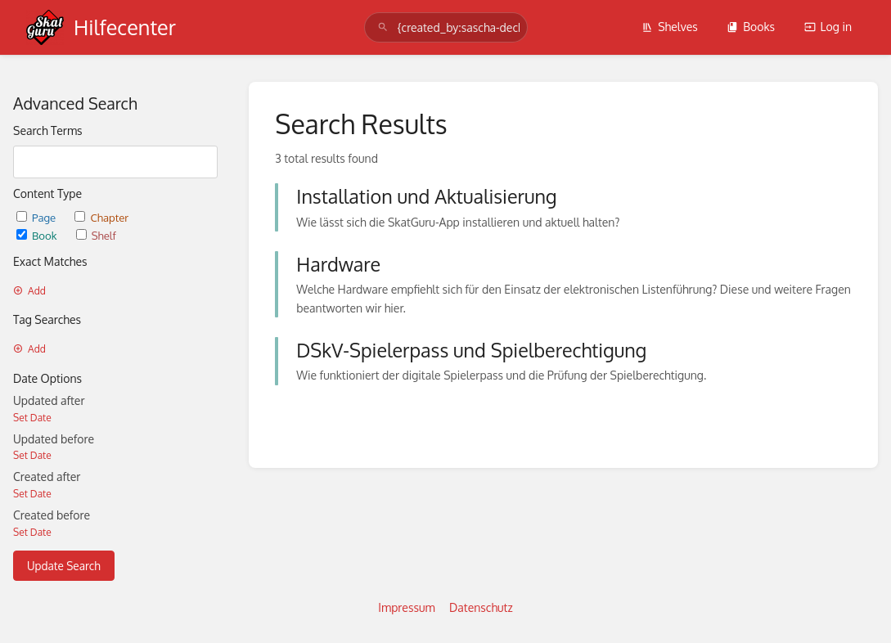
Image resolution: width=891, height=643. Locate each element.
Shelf (96, 235)
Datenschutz (481, 607)
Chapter (101, 217)
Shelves (669, 27)
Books (751, 27)
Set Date (32, 417)
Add (29, 291)
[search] (446, 27)
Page (37, 217)
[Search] (383, 27)
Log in (828, 27)
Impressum (406, 607)
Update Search (64, 566)
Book (38, 235)
